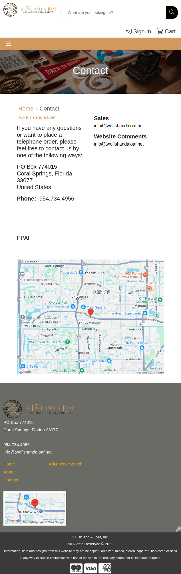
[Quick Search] (113, 12)
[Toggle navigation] (9, 44)
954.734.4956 (16, 444)
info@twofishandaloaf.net (27, 452)
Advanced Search (66, 463)
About (9, 471)
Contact (10, 479)
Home (25, 108)
